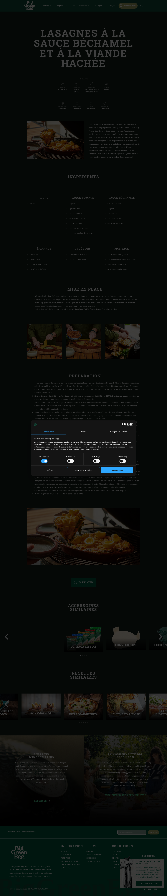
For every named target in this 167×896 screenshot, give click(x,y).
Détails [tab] (83, 432)
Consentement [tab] (49, 432)
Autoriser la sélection (83, 470)
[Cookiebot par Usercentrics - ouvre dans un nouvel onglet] (123, 424)
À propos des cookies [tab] (118, 432)
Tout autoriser (117, 470)
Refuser (50, 470)
